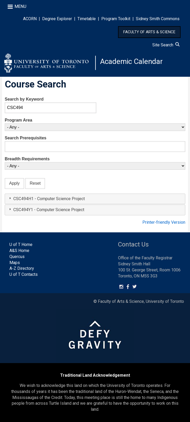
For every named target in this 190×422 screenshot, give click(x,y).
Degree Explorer (57, 18)
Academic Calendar (131, 61)
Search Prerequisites (25, 138)
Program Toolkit (115, 18)
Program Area (18, 120)
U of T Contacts (23, 274)
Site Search (166, 44)
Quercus (17, 256)
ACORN (30, 18)
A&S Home (19, 250)
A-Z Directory (21, 268)
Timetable (86, 18)
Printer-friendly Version (163, 222)
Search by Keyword (24, 99)
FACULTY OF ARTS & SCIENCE (149, 32)
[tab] (95, 199)
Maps (14, 262)
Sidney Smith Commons (158, 18)
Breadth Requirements (27, 159)
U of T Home (20, 244)
